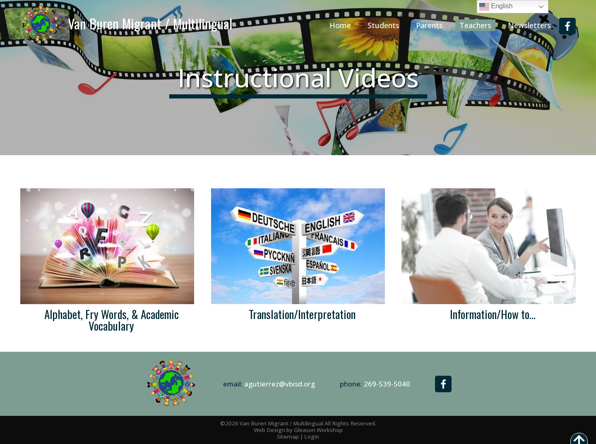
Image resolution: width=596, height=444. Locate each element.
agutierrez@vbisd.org (279, 384)
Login (311, 436)
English (496, 7)
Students (383, 25)
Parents (429, 25)
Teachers (475, 25)
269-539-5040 (387, 384)
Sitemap (288, 436)
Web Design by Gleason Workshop (298, 430)
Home (340, 25)
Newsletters (529, 25)
